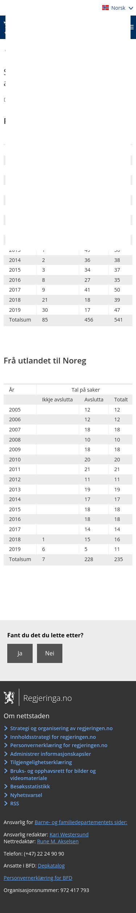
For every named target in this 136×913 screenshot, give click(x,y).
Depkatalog (51, 865)
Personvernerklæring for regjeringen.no (58, 745)
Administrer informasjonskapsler (50, 753)
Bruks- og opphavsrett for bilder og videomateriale (53, 774)
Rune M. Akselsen (58, 841)
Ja (19, 653)
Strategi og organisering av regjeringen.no (61, 728)
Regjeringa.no (45, 697)
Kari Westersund (69, 834)
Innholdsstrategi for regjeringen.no (53, 736)
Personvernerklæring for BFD (38, 877)
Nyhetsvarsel (26, 795)
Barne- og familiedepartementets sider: (80, 822)
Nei (49, 653)
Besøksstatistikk (30, 786)
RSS (14, 803)
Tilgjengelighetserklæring (41, 762)
